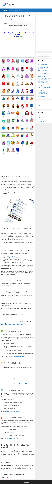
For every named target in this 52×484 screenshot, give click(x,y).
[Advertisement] (17, 166)
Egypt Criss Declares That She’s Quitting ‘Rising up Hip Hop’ (44, 89)
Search (11, 10)
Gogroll (27, 482)
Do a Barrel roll (4, 10)
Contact (20, 10)
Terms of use (41, 121)
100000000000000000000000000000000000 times (13, 325)
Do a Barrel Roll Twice (19, 356)
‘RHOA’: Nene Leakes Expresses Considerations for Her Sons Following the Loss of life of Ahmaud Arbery (44, 73)
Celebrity (40, 105)
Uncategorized (41, 107)
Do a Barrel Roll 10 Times (23, 384)
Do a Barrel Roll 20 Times (12, 411)
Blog (16, 10)
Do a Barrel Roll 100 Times (12, 438)
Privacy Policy (41, 117)
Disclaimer (40, 119)
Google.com (12, 256)
